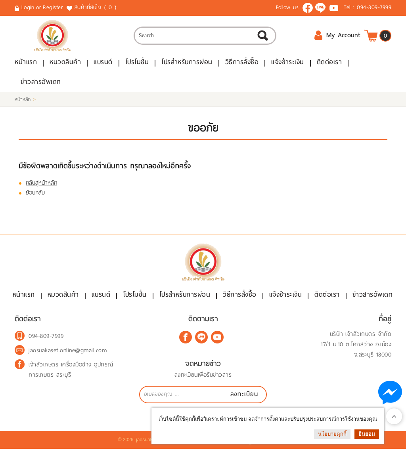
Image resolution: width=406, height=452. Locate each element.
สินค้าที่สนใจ (96, 7)
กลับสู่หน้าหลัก (41, 184)
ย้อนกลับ (35, 194)
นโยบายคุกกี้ (332, 434)
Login (27, 7)
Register (53, 7)
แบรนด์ (103, 63)
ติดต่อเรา (329, 63)
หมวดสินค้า (65, 63)
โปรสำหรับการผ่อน (187, 63)
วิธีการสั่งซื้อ (242, 63)
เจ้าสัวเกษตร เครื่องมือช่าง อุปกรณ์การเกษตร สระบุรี (71, 372)
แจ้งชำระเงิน (287, 63)
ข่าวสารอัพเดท (41, 83)
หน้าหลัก (23, 101)
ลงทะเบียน (244, 397)
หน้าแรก (26, 63)
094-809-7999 (374, 7)
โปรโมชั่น (137, 63)
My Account (337, 36)
